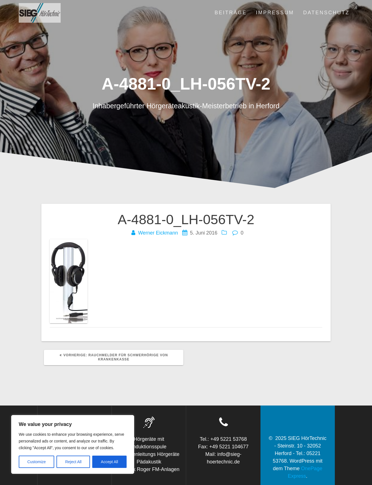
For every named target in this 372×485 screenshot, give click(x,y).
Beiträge (231, 12)
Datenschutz (326, 12)
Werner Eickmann (158, 233)
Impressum (275, 12)
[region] (72, 444)
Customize (36, 462)
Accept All (109, 462)
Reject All (73, 462)
